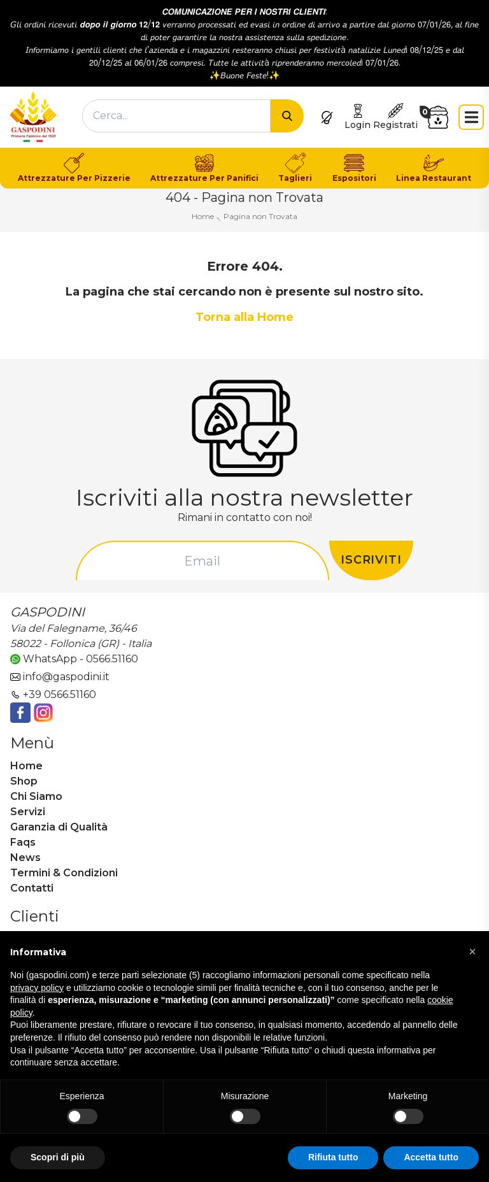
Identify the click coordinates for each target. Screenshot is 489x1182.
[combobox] (176, 115)
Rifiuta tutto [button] (333, 1157)
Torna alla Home (244, 317)
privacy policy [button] (37, 988)
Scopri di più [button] (58, 1157)
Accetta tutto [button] (431, 1157)
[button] (472, 951)
